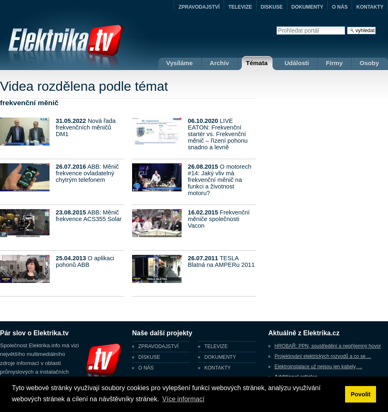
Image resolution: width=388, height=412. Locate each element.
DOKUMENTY (307, 7)
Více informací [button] (183, 399)
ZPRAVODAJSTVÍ (199, 7)
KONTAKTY (369, 7)
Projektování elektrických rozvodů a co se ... (322, 356)
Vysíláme (179, 62)
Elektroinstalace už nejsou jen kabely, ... (318, 367)
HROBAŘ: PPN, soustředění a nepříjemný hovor (327, 346)
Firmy (334, 62)
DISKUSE (272, 7)
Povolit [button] (361, 394)
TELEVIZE (240, 7)
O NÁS (340, 7)
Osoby (369, 62)
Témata (257, 62)
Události (296, 62)
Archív (219, 62)
